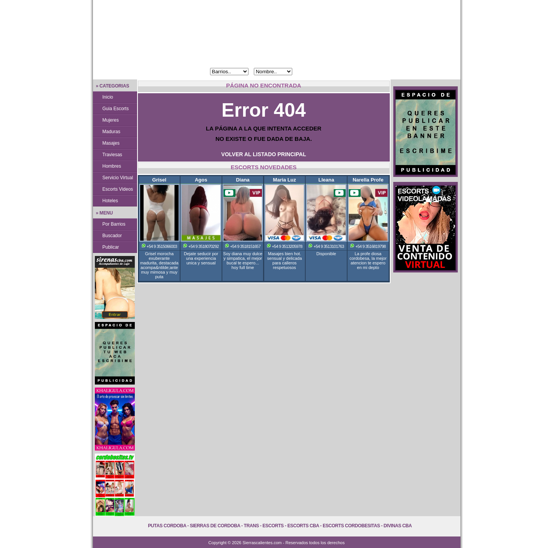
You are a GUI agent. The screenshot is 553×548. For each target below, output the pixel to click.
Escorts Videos (118, 189)
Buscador (112, 235)
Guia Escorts (116, 108)
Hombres (112, 166)
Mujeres (111, 120)
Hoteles (110, 200)
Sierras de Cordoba (215, 525)
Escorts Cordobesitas (351, 525)
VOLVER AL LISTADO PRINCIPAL (263, 154)
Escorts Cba (303, 525)
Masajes (111, 143)
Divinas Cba (398, 525)
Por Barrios (114, 224)
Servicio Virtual (118, 177)
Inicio (108, 97)
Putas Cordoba (167, 525)
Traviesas (113, 154)
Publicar (111, 247)
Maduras (112, 131)
